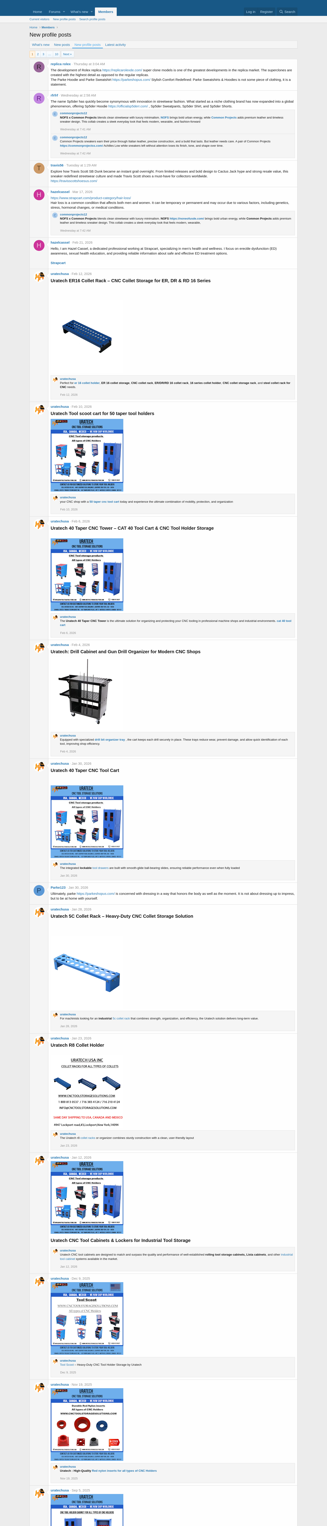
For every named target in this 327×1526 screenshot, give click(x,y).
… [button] (49, 54)
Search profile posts (92, 19)
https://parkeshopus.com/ (131, 80)
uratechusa (60, 274)
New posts (62, 45)
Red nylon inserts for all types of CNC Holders (124, 1470)
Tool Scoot (67, 1364)
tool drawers (100, 868)
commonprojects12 (73, 113)
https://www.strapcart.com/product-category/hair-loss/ (91, 198)
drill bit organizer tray (110, 739)
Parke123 (58, 887)
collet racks (87, 1138)
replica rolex (61, 64)
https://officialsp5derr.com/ (128, 106)
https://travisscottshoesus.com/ (74, 181)
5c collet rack (121, 1018)
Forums (54, 12)
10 (56, 54)
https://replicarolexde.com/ (122, 70)
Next (66, 54)
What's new (79, 12)
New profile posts (64, 19)
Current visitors (39, 19)
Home (37, 12)
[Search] (287, 11)
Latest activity (115, 45)
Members (105, 12)
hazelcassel (60, 192)
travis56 (57, 165)
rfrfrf (54, 95)
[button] (64, 11)
